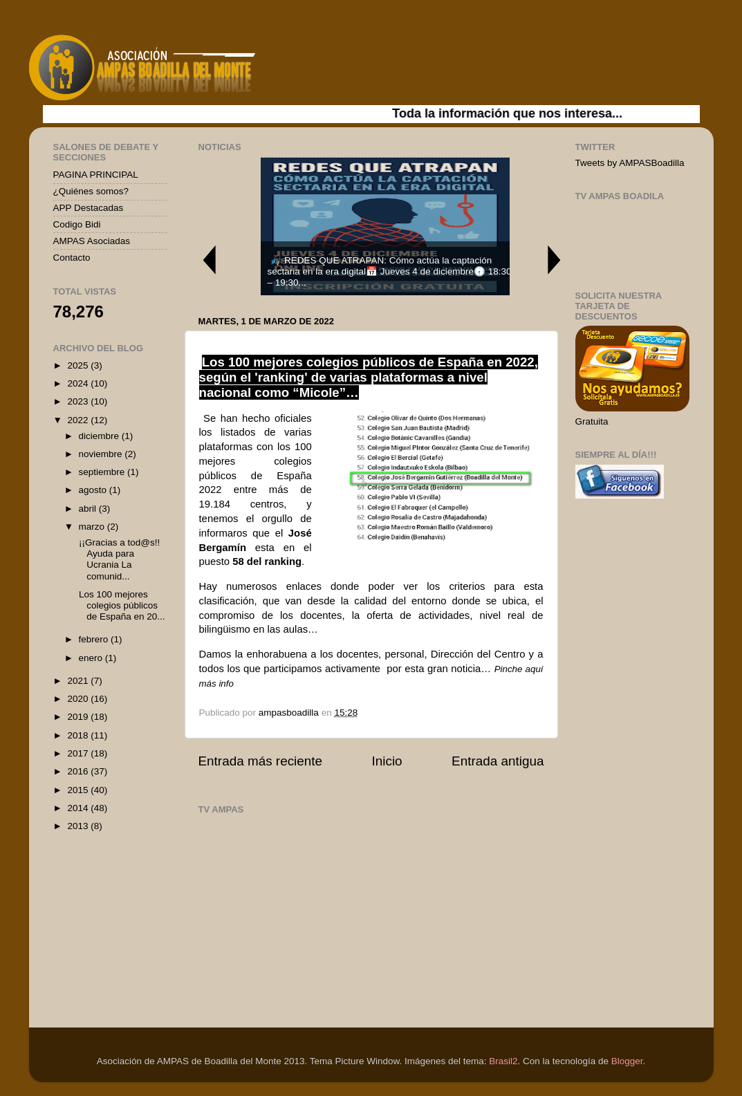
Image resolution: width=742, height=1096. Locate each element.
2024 (79, 383)
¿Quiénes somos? (91, 191)
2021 (79, 681)
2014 (79, 808)
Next (554, 259)
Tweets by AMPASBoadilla (630, 163)
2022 (79, 420)
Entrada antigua (498, 761)
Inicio (387, 761)
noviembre (102, 454)
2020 (79, 699)
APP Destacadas (88, 208)
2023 (79, 401)
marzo (93, 526)
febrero (95, 639)
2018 (79, 735)
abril (89, 508)
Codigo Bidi (77, 224)
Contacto (72, 257)
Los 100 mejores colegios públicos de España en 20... (120, 605)
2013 (79, 826)
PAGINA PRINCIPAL (95, 174)
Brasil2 (503, 1061)
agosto (94, 490)
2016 (79, 771)
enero (92, 658)
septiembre (103, 472)
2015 (79, 790)
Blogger (627, 1061)
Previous (208, 259)
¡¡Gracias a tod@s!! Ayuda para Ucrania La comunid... (118, 559)
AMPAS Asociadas (92, 241)
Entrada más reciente (260, 761)
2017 (79, 753)
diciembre (100, 436)
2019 (79, 717)
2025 (79, 365)
